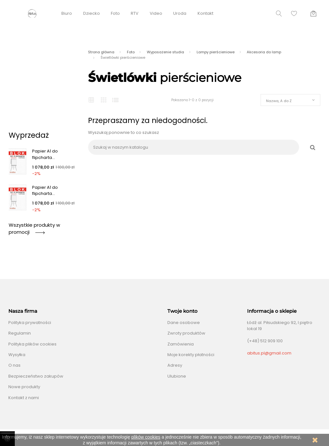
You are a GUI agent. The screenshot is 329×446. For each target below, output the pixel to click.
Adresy (174, 365)
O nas (14, 365)
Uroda (179, 13)
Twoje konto (182, 311)
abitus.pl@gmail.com (269, 353)
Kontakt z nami (23, 398)
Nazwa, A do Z (279, 100)
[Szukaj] (193, 147)
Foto (115, 13)
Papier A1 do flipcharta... (45, 154)
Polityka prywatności (29, 322)
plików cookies (145, 437)
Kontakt (205, 13)
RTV (134, 13)
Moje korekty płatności (190, 355)
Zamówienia (180, 344)
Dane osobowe (183, 322)
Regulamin (19, 333)
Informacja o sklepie (272, 311)
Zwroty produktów (186, 333)
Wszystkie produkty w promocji (34, 228)
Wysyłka (16, 355)
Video (156, 13)
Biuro (66, 13)
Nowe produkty (24, 387)
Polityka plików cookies (32, 344)
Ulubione (176, 376)
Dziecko (91, 13)
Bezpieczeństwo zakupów (35, 376)
